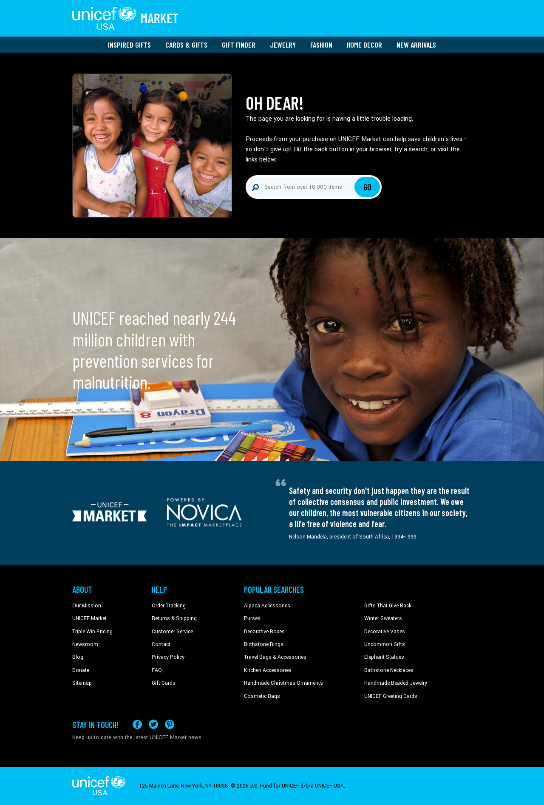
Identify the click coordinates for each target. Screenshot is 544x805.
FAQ (157, 670)
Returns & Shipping (174, 618)
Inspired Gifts (129, 44)
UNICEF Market (89, 618)
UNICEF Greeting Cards (390, 696)
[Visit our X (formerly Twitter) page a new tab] (153, 724)
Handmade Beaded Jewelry (395, 683)
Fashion (321, 44)
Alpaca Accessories (267, 605)
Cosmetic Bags (262, 696)
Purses (252, 618)
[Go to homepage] (125, 18)
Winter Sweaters (383, 618)
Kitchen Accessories (268, 670)
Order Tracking (169, 605)
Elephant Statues (384, 657)
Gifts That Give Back (387, 605)
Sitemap (82, 683)
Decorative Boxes (264, 631)
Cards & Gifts (186, 44)
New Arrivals (416, 44)
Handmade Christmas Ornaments (283, 683)
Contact (161, 644)
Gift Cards (164, 683)
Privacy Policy (168, 657)
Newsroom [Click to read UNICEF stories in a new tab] (85, 644)
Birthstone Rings (263, 644)
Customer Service (172, 631)
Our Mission (86, 605)
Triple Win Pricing (92, 631)
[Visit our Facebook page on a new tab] (137, 724)
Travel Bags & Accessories (275, 657)
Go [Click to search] (367, 187)
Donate (80, 670)
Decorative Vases (384, 631)
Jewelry (283, 44)
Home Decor (364, 44)
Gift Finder (238, 44)
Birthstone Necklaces (389, 670)
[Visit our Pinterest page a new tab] (169, 724)
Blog (77, 657)
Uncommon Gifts (384, 644)
